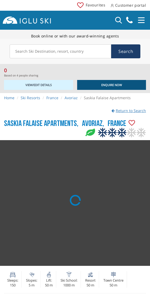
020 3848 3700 (129, 20)
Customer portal (128, 5)
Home (9, 97)
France (52, 97)
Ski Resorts (30, 97)
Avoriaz (71, 97)
